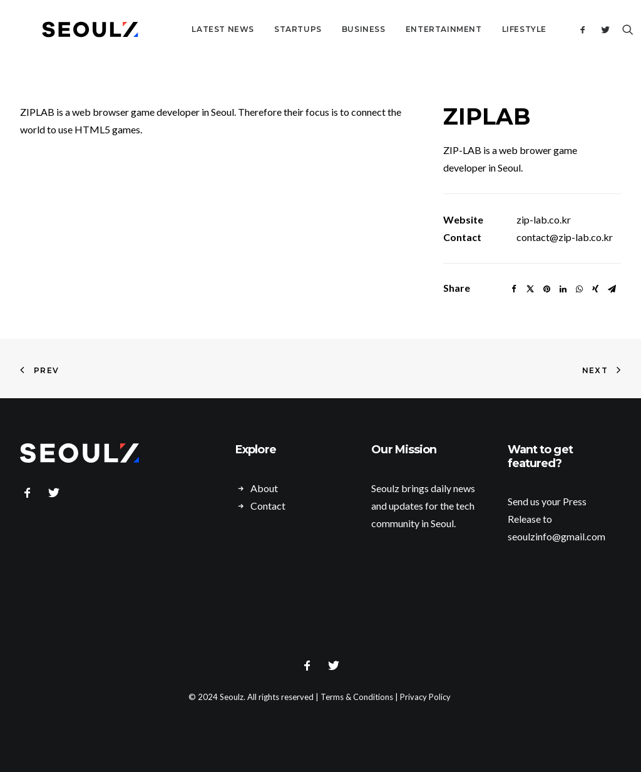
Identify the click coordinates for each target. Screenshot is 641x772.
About (264, 488)
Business (334, 29)
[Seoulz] (75, 29)
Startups (268, 29)
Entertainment (414, 29)
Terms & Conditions (356, 697)
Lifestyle (494, 29)
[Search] (612, 29)
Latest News (193, 29)
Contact (267, 506)
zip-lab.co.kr (543, 219)
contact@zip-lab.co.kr (564, 237)
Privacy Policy (425, 697)
